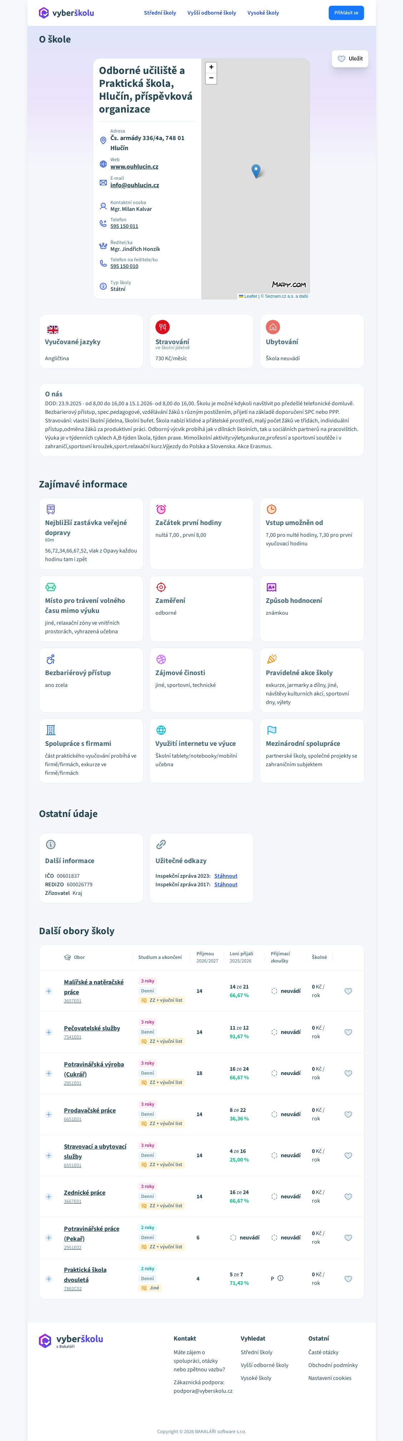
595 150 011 (124, 226)
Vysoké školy (263, 13)
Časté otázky (323, 1352)
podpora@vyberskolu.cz (202, 1391)
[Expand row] (48, 991)
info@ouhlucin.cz (134, 185)
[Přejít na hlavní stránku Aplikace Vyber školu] (66, 13)
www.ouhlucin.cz (134, 166)
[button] (256, 171)
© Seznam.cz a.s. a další (284, 296)
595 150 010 (124, 266)
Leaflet (248, 296)
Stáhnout (226, 876)
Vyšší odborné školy (212, 13)
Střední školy (160, 13)
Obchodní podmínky (333, 1365)
